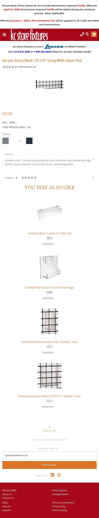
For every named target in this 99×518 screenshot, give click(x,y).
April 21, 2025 (12, 9)
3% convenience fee (44, 20)
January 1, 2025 (20, 20)
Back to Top (49, 428)
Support (6, 510)
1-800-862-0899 (42, 51)
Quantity (6, 134)
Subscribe (49, 465)
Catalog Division (60, 494)
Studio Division (59, 490)
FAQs (5, 502)
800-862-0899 (9, 490)
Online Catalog (59, 510)
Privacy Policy (59, 506)
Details (49, 159)
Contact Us (8, 497)
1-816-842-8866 (21, 51)
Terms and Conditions (63, 502)
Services (6, 506)
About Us (7, 494)
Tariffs (81, 5)
